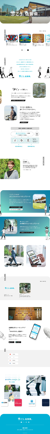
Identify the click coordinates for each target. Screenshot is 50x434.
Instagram (13, 360)
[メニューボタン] (47, 4)
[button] (28, 50)
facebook (14, 363)
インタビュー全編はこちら (26, 169)
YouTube (14, 354)
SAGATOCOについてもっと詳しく (13, 339)
